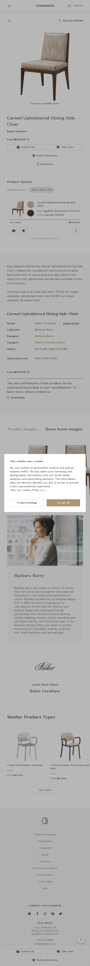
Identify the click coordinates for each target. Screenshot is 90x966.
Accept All (63, 503)
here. (43, 490)
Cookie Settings (27, 503)
